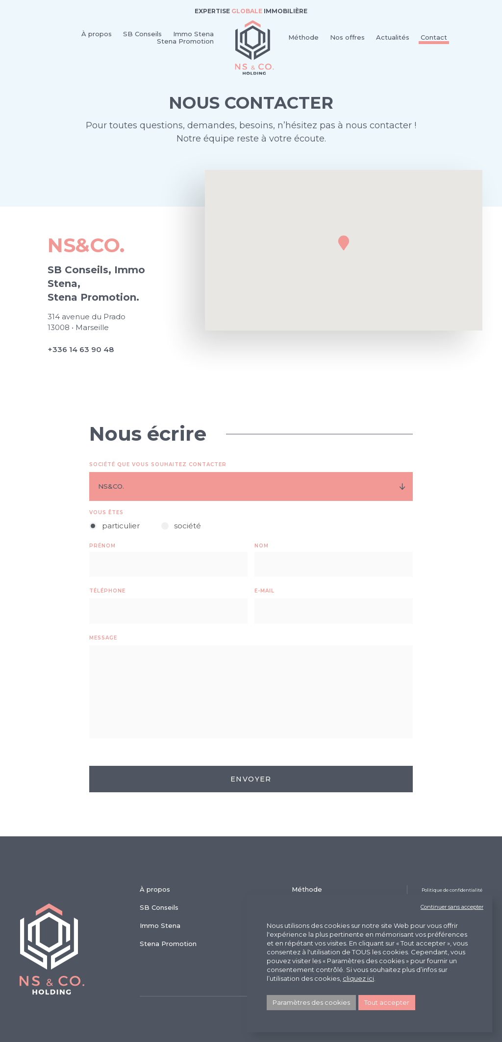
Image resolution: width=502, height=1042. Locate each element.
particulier (121, 525)
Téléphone (107, 591)
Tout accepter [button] (386, 1002)
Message (103, 638)
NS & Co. (254, 47)
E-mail (264, 591)
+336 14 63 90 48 (81, 349)
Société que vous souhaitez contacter (157, 464)
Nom (261, 546)
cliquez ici (358, 978)
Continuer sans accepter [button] (452, 906)
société (187, 525)
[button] (343, 243)
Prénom (102, 546)
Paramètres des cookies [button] (311, 1002)
